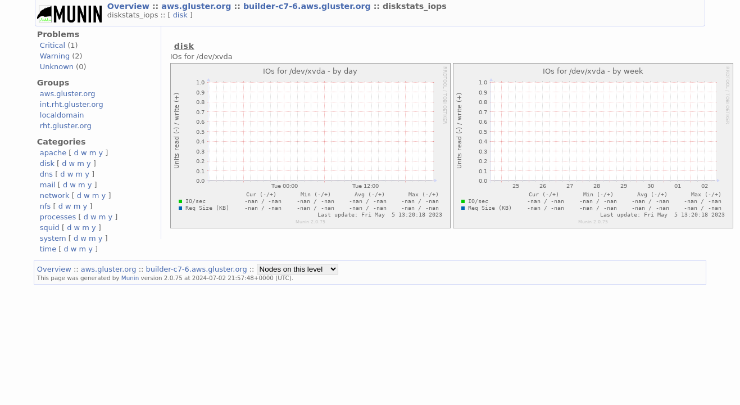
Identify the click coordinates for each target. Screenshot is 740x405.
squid (50, 227)
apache (53, 152)
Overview (129, 6)
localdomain (62, 115)
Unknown (57, 66)
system (53, 238)
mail (48, 185)
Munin (130, 277)
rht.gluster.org (66, 126)
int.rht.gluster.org (71, 104)
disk (181, 15)
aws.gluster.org (197, 6)
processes (58, 217)
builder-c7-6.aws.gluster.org (308, 6)
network (55, 195)
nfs (45, 206)
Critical (52, 45)
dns (46, 174)
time (48, 249)
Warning (55, 56)
